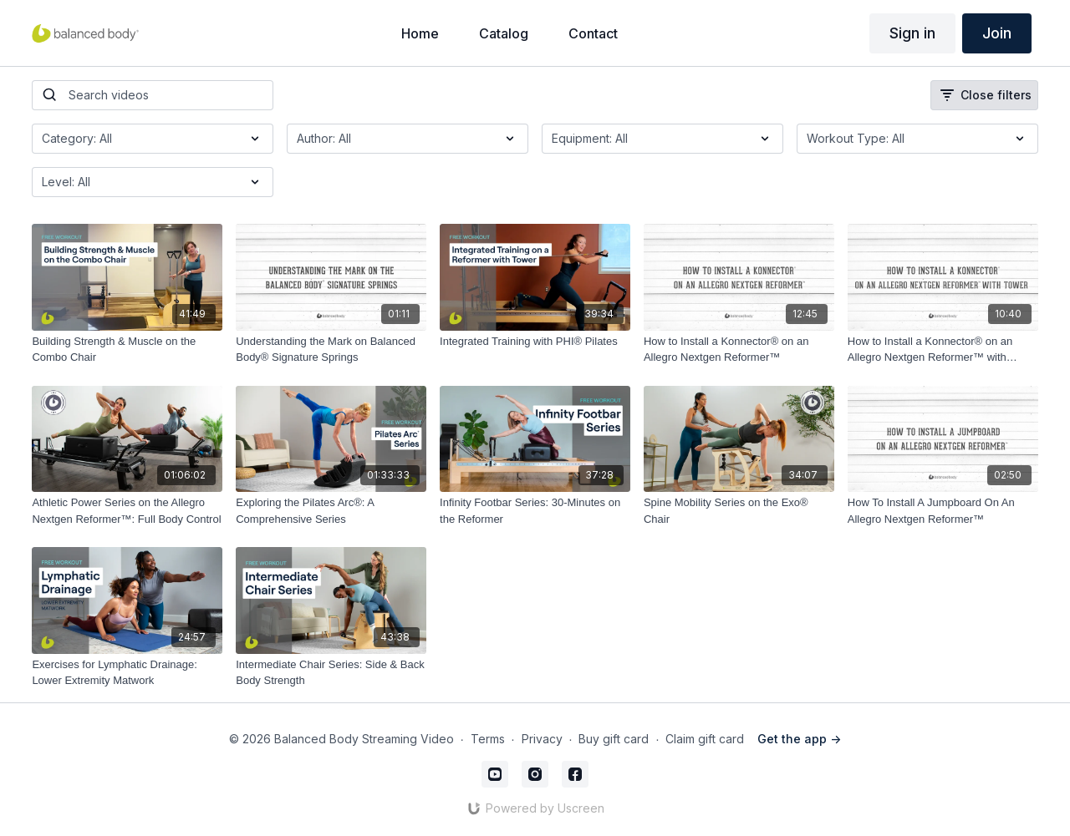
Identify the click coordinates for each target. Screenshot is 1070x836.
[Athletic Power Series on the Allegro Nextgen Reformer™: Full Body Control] (127, 510)
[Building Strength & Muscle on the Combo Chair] (127, 349)
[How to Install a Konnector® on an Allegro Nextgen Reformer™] (739, 349)
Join (996, 33)
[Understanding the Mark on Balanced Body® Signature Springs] (331, 349)
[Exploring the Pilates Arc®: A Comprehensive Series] (331, 510)
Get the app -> (799, 739)
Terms (488, 739)
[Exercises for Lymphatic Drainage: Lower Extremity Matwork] (127, 672)
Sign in (912, 33)
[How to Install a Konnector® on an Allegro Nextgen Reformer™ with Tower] (943, 349)
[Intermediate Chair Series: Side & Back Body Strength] (331, 672)
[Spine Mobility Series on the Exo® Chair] (739, 510)
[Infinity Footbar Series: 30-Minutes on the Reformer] (535, 510)
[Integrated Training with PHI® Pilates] (535, 341)
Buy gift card (613, 739)
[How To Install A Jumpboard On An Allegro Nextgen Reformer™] (943, 510)
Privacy (542, 739)
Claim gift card (704, 739)
